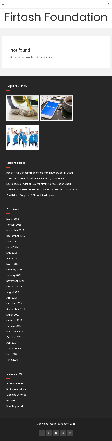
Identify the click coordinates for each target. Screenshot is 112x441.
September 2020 (15, 348)
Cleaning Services (16, 394)
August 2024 (13, 292)
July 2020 (11, 354)
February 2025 (14, 269)
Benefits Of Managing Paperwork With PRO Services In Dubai (39, 172)
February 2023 (14, 320)
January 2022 (13, 326)
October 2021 (13, 337)
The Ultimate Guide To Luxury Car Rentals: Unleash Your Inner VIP (42, 189)
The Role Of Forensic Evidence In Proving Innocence (35, 178)
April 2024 (11, 297)
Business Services (16, 389)
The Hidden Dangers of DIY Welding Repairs (30, 195)
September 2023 (15, 309)
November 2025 (15, 230)
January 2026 (13, 224)
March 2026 (12, 219)
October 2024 (14, 286)
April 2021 (11, 342)
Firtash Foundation (56, 17)
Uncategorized (14, 406)
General (10, 400)
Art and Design (14, 383)
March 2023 (12, 314)
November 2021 (14, 331)
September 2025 (15, 236)
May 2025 (11, 252)
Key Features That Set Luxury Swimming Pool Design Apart (38, 184)
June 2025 (12, 247)
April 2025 (11, 258)
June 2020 (12, 359)
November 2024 (15, 280)
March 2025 (12, 264)
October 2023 (14, 303)
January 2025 (13, 275)
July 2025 (11, 241)
